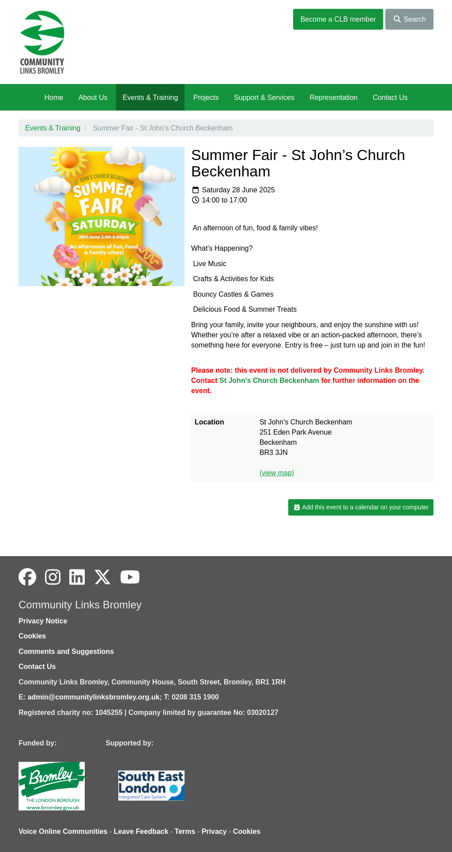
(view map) (277, 473)
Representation (333, 97)
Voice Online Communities (63, 831)
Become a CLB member (338, 19)
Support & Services (264, 97)
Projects (206, 97)
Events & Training (150, 97)
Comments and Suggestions (66, 651)
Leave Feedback (141, 831)
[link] (269, 380)
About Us (93, 97)
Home (53, 97)
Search (409, 19)
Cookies (32, 636)
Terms (185, 831)
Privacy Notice (43, 621)
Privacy (214, 831)
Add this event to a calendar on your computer (361, 507)
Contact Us (390, 97)
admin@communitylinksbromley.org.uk (93, 697)
